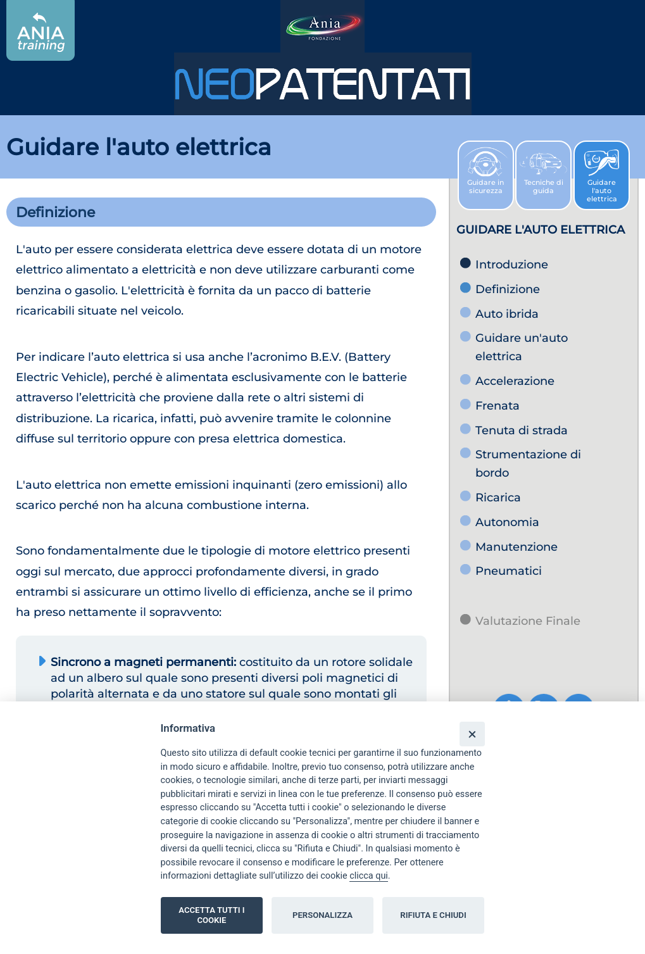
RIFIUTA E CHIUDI (433, 915)
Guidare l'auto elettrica (601, 180)
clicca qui (368, 875)
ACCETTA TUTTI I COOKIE (211, 915)
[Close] (472, 734)
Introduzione (511, 265)
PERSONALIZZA (322, 915)
